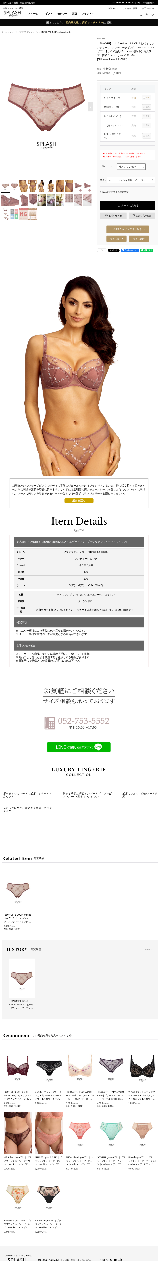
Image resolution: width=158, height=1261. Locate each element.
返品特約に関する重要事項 (114, 192)
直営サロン (113, 8)
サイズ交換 (138, 238)
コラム (100, 8)
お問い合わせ (148, 8)
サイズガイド (116, 238)
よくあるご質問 (130, 8)
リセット (148, 1046)
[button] (141, 15)
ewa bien (101, 38)
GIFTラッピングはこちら (127, 229)
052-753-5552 (124, 2)
